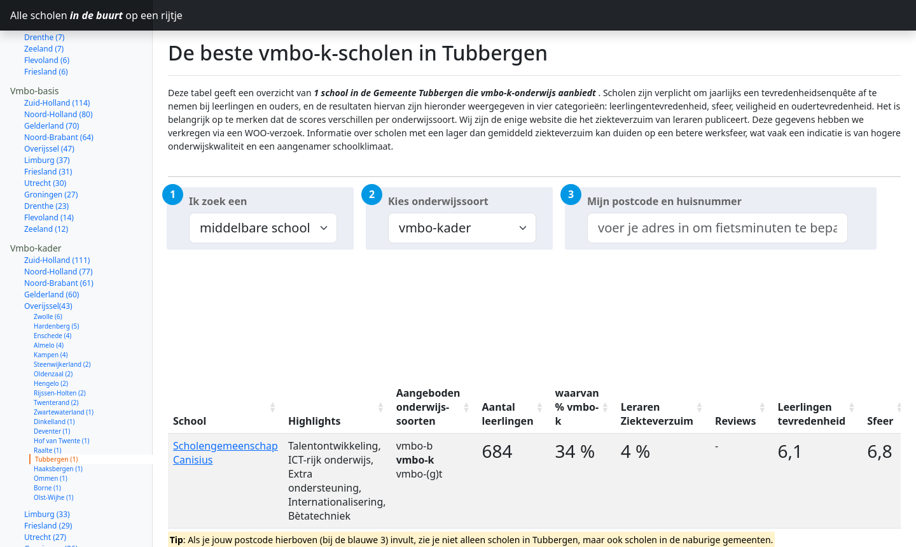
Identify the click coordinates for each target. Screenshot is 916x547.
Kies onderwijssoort (438, 201)
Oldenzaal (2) (53, 328)
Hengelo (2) (51, 338)
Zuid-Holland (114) (57, 57)
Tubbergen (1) (56, 413)
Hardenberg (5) (56, 280)
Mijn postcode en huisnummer (664, 201)
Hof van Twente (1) (62, 395)
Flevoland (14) (49, 172)
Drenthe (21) (46, 514)
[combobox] (717, 228)
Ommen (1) (50, 433)
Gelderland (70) (51, 80)
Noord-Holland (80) (58, 69)
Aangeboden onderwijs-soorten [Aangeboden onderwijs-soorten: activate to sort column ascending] (428, 407)
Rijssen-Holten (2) (60, 347)
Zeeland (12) (46, 183)
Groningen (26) (51, 503)
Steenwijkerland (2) (62, 319)
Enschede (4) (52, 290)
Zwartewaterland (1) (64, 366)
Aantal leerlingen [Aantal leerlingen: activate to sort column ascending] (508, 414)
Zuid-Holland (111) (57, 215)
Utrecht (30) (45, 137)
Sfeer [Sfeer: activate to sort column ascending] (880, 421)
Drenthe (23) (46, 160)
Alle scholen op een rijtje (81, 15)
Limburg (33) (47, 469)
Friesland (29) (48, 480)
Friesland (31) (48, 126)
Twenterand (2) (56, 357)
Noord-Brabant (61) (59, 237)
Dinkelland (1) (54, 376)
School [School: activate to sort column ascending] (189, 421)
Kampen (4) (50, 309)
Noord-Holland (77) (58, 226)
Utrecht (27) (45, 492)
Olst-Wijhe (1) (54, 452)
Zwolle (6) (48, 271)
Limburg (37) (47, 115)
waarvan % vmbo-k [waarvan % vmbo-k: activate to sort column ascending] (577, 407)
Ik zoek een (218, 201)
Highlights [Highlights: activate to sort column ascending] (314, 421)
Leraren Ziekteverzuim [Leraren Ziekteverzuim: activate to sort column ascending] (657, 414)
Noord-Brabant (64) (59, 92)
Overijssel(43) (48, 260)
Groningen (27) (51, 149)
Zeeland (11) (46, 537)
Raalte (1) (48, 405)
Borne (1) (47, 442)
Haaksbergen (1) (58, 423)
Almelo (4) (49, 299)
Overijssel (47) (49, 103)
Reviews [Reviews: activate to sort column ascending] (735, 421)
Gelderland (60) (51, 249)
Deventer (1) (52, 385)
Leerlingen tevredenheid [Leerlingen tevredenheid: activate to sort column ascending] (812, 414)
